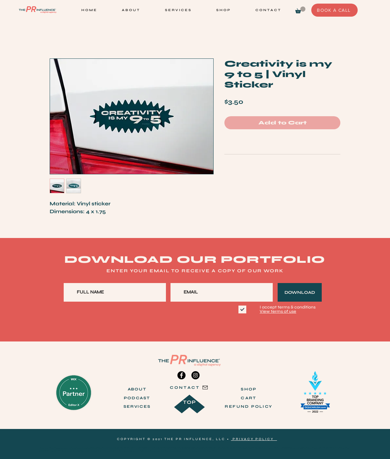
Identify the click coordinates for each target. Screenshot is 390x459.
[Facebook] (181, 375)
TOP (189, 402)
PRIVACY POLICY (254, 439)
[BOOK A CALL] (334, 10)
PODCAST (137, 398)
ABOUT (137, 389)
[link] (300, 10)
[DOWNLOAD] (300, 292)
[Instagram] (195, 375)
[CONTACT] (189, 387)
